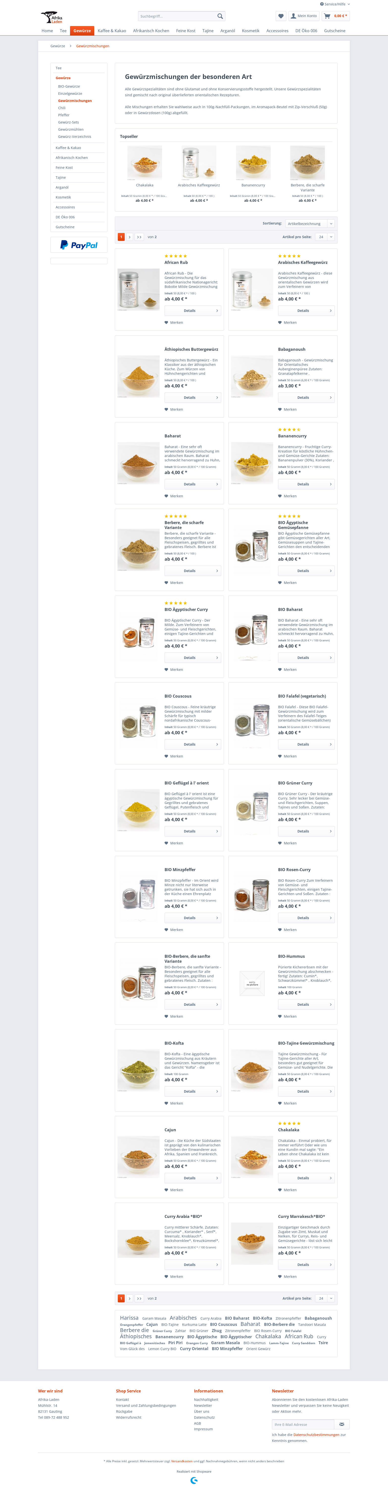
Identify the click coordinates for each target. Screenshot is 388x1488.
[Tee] (63, 30)
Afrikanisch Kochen (72, 157)
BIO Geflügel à (131, 1343)
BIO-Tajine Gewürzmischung (306, 1043)
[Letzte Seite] (139, 237)
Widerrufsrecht (128, 1417)
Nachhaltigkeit (206, 1399)
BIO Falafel (293, 1331)
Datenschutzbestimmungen (316, 1434)
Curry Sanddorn (304, 1343)
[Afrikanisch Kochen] (151, 30)
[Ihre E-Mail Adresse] (303, 1424)
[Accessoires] (277, 30)
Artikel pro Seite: (297, 236)
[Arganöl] (228, 30)
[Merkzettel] (281, 16)
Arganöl (62, 187)
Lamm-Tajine (279, 1343)
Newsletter (203, 1405)
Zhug (217, 1330)
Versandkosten (182, 1461)
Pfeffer (64, 115)
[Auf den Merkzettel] (174, 323)
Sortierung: (272, 223)
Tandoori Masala (312, 1324)
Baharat (173, 436)
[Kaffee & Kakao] (112, 30)
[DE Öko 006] (306, 30)
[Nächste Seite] (129, 237)
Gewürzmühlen (71, 129)
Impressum (203, 1429)
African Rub (176, 262)
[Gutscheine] (335, 30)
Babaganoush (292, 349)
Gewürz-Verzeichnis (74, 136)
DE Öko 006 (65, 217)
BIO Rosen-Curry (294, 869)
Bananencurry (253, 185)
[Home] (47, 30)
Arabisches (184, 1317)
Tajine (61, 177)
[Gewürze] (82, 30)
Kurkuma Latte (195, 1324)
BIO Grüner (199, 1330)
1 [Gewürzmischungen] (121, 236)
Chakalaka (144, 185)
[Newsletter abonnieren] (342, 1424)
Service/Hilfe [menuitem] (333, 4)
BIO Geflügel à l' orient (187, 783)
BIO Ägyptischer (236, 1336)
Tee (59, 68)
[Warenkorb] (336, 16)
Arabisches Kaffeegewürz (199, 185)
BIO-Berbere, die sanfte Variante (187, 959)
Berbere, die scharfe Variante (308, 187)
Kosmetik (63, 197)
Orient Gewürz (258, 1348)
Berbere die (135, 1330)
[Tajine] (208, 30)
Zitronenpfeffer (289, 1318)
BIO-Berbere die (280, 1324)
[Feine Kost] (186, 30)
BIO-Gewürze (69, 86)
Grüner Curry (163, 1331)
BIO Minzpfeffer (180, 869)
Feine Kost (64, 167)
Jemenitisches (155, 1343)
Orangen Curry (197, 1343)
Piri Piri (176, 1342)
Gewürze (63, 78)
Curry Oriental (194, 1348)
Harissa (130, 1317)
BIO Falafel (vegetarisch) (302, 696)
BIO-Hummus (291, 956)
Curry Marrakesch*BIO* (301, 1216)
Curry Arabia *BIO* (183, 1216)
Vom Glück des (133, 1348)
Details (201, 310)
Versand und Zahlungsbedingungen (146, 1405)
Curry (321, 1337)
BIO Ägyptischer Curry (186, 609)
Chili (62, 107)
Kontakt (122, 1399)
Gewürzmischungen (75, 100)
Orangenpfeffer (132, 1325)
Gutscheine (65, 227)
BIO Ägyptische (202, 1336)
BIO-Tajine (170, 1324)
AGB (197, 1423)
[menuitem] (181, 18)
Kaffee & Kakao (68, 147)
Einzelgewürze (70, 93)
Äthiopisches (136, 1336)
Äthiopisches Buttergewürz (191, 349)
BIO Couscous (178, 696)
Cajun (170, 1130)
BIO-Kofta (174, 1043)
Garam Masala (154, 1318)
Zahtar (181, 1330)
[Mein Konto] (304, 16)
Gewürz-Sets (68, 122)
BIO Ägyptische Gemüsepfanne (293, 525)
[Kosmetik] (251, 30)
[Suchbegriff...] (181, 16)
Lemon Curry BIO (162, 1348)
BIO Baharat (290, 609)
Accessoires (65, 207)
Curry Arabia (211, 1318)
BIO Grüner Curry (295, 783)
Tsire (323, 1342)
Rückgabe (124, 1411)
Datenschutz (204, 1417)
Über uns (201, 1411)
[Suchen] (220, 16)
